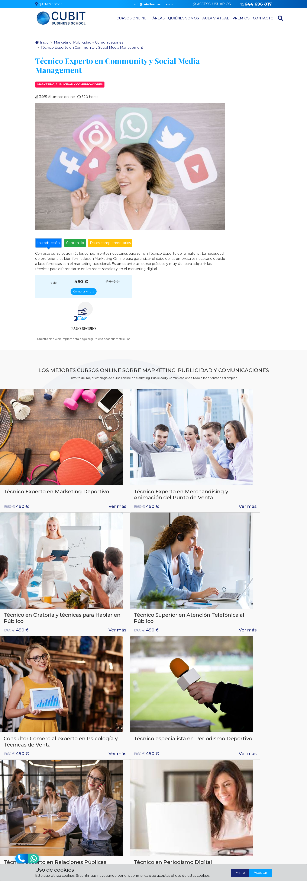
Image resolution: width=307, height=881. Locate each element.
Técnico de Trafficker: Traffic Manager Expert (187, 587)
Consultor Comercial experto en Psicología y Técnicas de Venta (34, 496)
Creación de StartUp (106, 584)
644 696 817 (98, 702)
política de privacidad (154, 718)
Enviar (260, 730)
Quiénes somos (169, 18)
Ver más (64, 418)
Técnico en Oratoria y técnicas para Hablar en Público (187, 396)
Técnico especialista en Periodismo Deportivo (110, 493)
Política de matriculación (247, 824)
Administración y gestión (173, 812)
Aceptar (257, 873)
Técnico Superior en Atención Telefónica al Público (263, 396)
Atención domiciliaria (171, 819)
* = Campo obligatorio (226, 730)
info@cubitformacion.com (102, 829)
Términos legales (249, 814)
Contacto (249, 18)
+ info (230, 873)
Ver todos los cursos (153, 628)
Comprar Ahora (244, 55)
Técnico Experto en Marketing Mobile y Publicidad (29, 590)
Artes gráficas (166, 834)
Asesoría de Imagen (170, 827)
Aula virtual (202, 18)
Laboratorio (165, 804)
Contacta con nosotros (213, 807)
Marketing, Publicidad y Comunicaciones (70, 87)
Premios (227, 18)
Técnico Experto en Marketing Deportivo (31, 393)
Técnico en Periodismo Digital (264, 493)
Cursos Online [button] (118, 18)
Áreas (145, 18)
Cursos (161, 842)
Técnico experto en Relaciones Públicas (183, 493)
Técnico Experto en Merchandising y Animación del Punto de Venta (111, 399)
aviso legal (188, 718)
